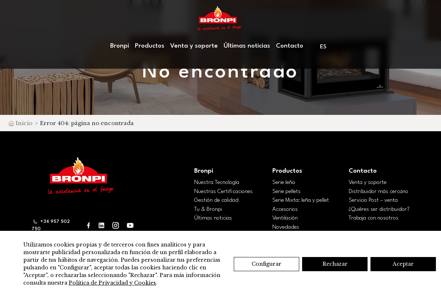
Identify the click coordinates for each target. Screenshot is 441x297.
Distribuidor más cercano (378, 191)
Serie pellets (286, 191)
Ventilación (285, 218)
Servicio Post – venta (373, 200)
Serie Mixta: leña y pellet (300, 200)
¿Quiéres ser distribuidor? (379, 209)
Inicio (24, 123)
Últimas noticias (247, 46)
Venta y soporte (194, 46)
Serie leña (283, 182)
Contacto (289, 46)
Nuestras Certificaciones (223, 191)
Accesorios (285, 209)
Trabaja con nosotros (373, 218)
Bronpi (119, 46)
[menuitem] (323, 47)
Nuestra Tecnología (216, 182)
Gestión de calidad (216, 200)
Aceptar (403, 264)
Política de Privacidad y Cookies (112, 283)
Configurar (266, 264)
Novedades (285, 227)
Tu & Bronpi (208, 209)
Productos (149, 46)
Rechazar (335, 264)
